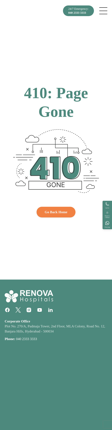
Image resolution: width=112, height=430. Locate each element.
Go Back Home (56, 212)
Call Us (107, 205)
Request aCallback (107, 215)
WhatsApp (107, 224)
